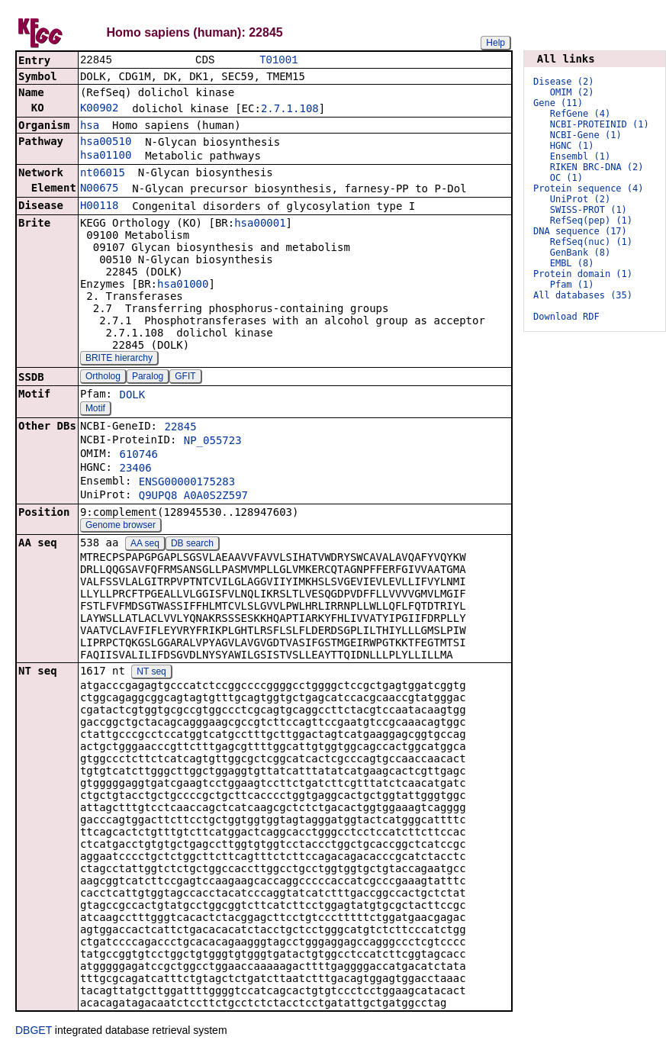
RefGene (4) (580, 113)
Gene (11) (558, 103)
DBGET (33, 1032)
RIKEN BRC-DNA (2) (597, 167)
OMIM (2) (572, 92)
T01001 (278, 60)
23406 (135, 469)
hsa (89, 127)
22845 (180, 428)
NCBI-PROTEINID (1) (599, 124)
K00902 (99, 109)
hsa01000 (182, 285)
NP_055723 (213, 442)
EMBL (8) (572, 263)
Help (495, 42)
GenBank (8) (580, 252)
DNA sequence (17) (580, 231)
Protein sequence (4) (588, 188)
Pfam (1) (572, 284)
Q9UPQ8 (158, 497)
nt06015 (102, 174)
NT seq (151, 673)
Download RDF (566, 316)
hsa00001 (259, 224)
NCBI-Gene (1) (586, 135)
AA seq (144, 544)
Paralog (147, 377)
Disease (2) (563, 81)
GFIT (185, 377)
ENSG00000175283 (187, 483)
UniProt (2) (580, 199)
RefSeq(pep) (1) (591, 220)
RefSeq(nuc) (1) (591, 242)
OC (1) (566, 177)
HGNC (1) (572, 145)
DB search (192, 544)
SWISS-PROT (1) (588, 209)
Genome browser (120, 526)
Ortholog (103, 377)
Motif (95, 409)
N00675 (99, 189)
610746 (138, 455)
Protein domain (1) (582, 274)
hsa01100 (105, 156)
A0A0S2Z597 (216, 497)
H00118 (99, 207)
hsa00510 (105, 143)
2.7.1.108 (290, 110)
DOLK (132, 396)
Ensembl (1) (580, 156)
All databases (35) (582, 295)
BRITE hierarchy (119, 359)
